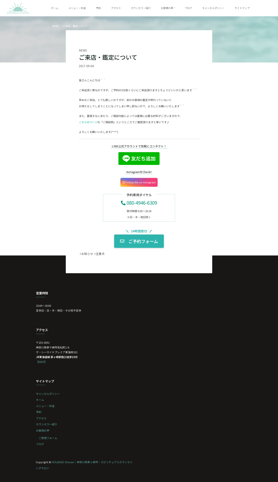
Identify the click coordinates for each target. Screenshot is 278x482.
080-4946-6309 (139, 202)
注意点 (100, 254)
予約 (38, 412)
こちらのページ (88, 122)
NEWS (55, 26)
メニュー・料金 (45, 406)
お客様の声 (42, 430)
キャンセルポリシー (48, 394)
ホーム (40, 400)
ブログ (40, 444)
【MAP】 (41, 362)
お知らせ (87, 254)
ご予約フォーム (139, 241)
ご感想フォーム (48, 438)
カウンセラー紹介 (46, 424)
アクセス (41, 418)
